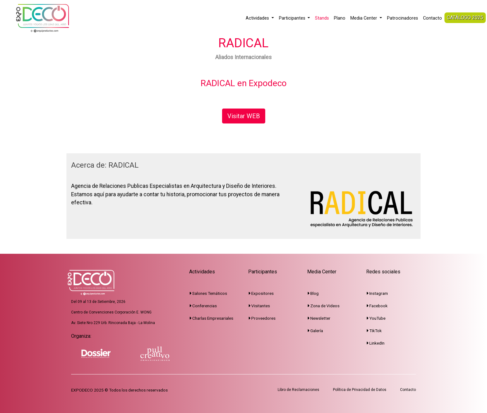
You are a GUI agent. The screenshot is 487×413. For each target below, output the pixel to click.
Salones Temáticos (208, 293)
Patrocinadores (402, 18)
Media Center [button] (364, 18)
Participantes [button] (293, 18)
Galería (315, 330)
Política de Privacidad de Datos (359, 389)
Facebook (377, 305)
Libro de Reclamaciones (298, 389)
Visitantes (259, 305)
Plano (339, 18)
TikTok (374, 330)
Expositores (261, 293)
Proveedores (261, 318)
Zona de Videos (323, 305)
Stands (322, 18)
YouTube (375, 318)
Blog (313, 293)
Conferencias (203, 305)
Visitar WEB (243, 116)
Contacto (432, 18)
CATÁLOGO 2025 (465, 18)
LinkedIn (375, 343)
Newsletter (318, 318)
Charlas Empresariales (211, 318)
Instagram (377, 293)
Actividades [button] (258, 18)
